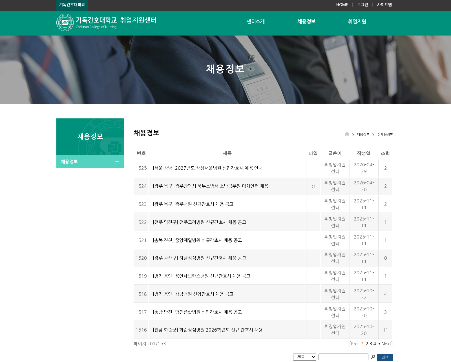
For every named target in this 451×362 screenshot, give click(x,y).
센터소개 (256, 21)
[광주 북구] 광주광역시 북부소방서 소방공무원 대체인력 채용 (210, 186)
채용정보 (306, 21)
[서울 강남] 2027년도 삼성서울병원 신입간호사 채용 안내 (208, 168)
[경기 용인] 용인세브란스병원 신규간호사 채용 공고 (201, 276)
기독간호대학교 (72, 5)
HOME (342, 5)
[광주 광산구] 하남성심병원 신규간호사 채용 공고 (199, 258)
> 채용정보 (385, 134)
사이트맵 (384, 5)
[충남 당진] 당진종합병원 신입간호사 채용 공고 (197, 312)
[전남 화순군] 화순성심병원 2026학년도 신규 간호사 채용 (208, 330)
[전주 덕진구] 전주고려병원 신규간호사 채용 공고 (199, 222)
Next (386, 343)
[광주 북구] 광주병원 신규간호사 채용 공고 (193, 204)
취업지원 (357, 21)
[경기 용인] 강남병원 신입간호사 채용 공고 (193, 294)
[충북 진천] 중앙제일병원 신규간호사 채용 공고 (197, 240)
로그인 (362, 5)
